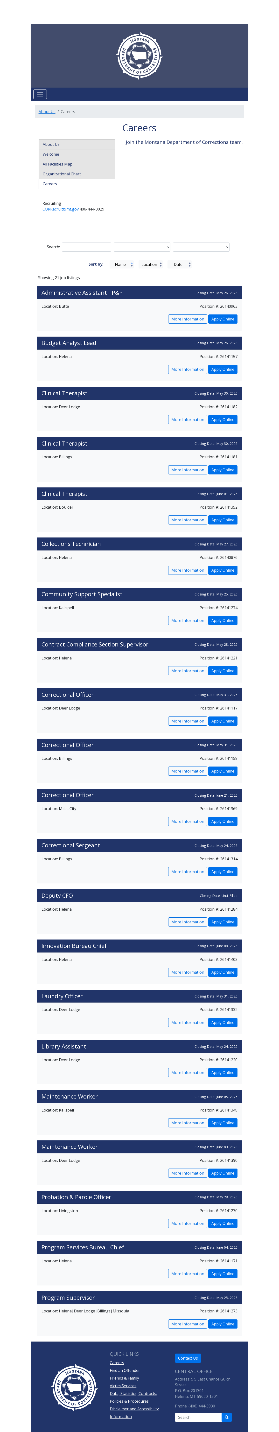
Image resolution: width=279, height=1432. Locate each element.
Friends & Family (124, 1378)
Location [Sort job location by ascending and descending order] (149, 264)
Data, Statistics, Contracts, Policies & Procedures (133, 1397)
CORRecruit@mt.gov (60, 209)
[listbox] (142, 247)
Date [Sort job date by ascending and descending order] (178, 264)
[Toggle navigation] (40, 94)
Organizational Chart (62, 174)
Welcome (51, 154)
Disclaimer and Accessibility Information (134, 1412)
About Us (47, 111)
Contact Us (188, 1358)
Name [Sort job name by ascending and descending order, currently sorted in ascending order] (120, 264)
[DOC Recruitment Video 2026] (184, 187)
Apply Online (222, 319)
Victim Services (123, 1385)
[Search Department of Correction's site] (227, 1417)
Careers (50, 183)
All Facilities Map (57, 164)
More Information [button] (187, 319)
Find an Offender (125, 1370)
